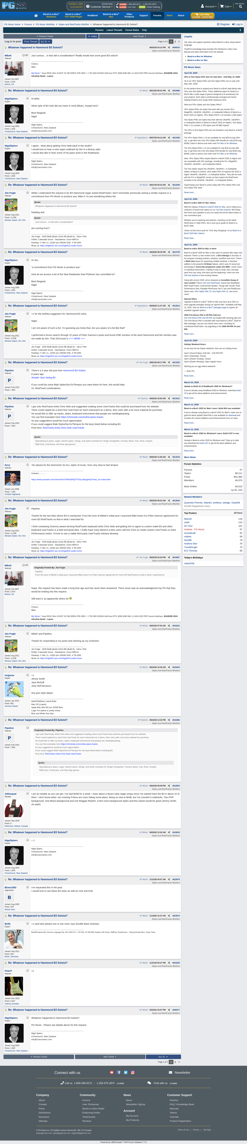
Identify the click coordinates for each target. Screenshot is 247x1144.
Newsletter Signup (135, 1104)
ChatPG (188, 36)
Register (223, 24)
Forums (28, 24)
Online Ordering (153, 7)
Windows (233, 143)
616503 (176, 786)
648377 (176, 1010)
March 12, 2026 (191, 404)
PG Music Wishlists (45, 24)
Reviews (86, 1121)
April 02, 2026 (190, 340)
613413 (176, 398)
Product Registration (180, 1121)
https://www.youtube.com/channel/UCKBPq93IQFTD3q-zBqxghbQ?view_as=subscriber (71, 479)
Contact (43, 1104)
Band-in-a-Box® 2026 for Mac (212, 207)
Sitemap (43, 1121)
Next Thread (140, 36)
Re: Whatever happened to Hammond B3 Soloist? (38, 90)
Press (42, 1108)
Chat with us (160, 1083)
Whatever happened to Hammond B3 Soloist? (35, 47)
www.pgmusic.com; (44, 1133)
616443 (176, 667)
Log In (237, 24)
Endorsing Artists (91, 1112)
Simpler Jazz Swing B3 (43, 377)
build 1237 (204, 443)
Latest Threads (114, 30)
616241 (176, 626)
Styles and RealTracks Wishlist (74, 24)
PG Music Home (12, 24)
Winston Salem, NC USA (15, 220)
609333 (176, 47)
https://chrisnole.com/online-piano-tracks (82, 417)
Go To (46, 41)
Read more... (189, 192)
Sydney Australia (12, 1004)
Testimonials (88, 1117)
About (42, 1100)
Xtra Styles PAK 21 (220, 291)
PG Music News (192, 67)
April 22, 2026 (190, 199)
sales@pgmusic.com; (62, 1133)
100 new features (191, 275)
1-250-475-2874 (149, 4)
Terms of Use (183, 1130)
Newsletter (182, 1072)
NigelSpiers (141, 138)
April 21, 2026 (190, 244)
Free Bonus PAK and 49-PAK (200, 318)
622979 (176, 879)
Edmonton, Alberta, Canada (16, 826)
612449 (176, 185)
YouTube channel (223, 210)
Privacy (196, 1130)
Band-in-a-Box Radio (93, 1108)
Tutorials (174, 1117)
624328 (176, 963)
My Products (132, 1120)
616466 (176, 720)
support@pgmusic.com (81, 1133)
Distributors (45, 1112)
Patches (174, 1100)
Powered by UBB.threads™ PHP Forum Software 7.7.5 (123, 1142)
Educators (44, 1117)
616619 (176, 832)
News (129, 1100)
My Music (35, 73)
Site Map (207, 1130)
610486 (176, 91)
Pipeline (143, 398)
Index (92, 36)
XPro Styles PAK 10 (203, 291)
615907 (176, 557)
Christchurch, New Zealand (16, 131)
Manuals (174, 1108)
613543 (176, 501)
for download (231, 415)
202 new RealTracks (211, 283)
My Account (132, 1115)
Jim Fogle (142, 362)
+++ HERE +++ (77, 338)
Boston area (10, 909)
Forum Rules (132, 30)
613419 (176, 457)
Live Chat (131, 7)
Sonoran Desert (11, 706)
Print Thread (30, 41)
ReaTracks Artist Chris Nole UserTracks (63, 427)
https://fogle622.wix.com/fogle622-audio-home (61, 245)
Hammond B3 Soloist (74, 370)
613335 (176, 362)
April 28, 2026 (190, 73)
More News (190, 457)
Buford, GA (9, 84)
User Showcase (90, 1104)
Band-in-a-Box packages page (213, 307)
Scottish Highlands (12, 494)
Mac (222, 143)
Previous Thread (44, 36)
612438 (176, 138)
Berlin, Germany (11, 956)
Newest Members (193, 497)
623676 (176, 916)
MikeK (143, 91)
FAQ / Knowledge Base (182, 1104)
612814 (176, 306)
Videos (173, 1112)
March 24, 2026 (191, 382)
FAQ (144, 30)
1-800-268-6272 (133, 4)
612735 (176, 252)
